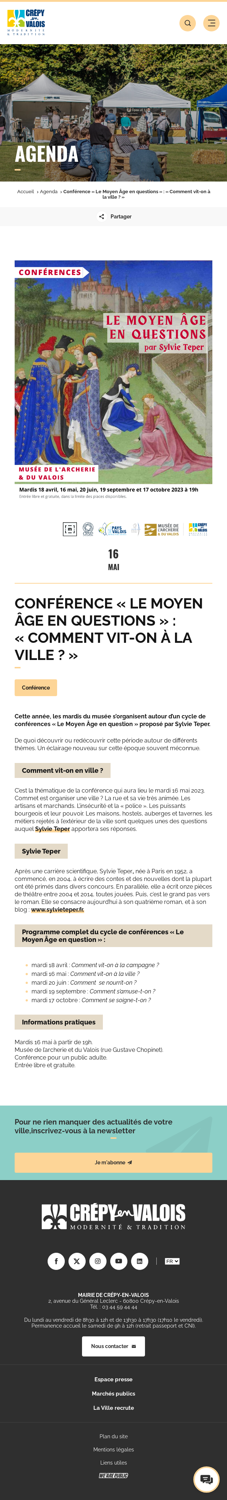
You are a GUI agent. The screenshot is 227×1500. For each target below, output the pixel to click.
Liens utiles (113, 1463)
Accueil (25, 191)
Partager (113, 216)
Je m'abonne (113, 1162)
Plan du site (114, 1436)
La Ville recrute (113, 1408)
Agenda (48, 191)
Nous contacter (113, 1346)
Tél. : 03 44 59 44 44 (113, 1307)
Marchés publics (113, 1393)
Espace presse (113, 1379)
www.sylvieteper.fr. (57, 909)
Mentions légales (113, 1450)
